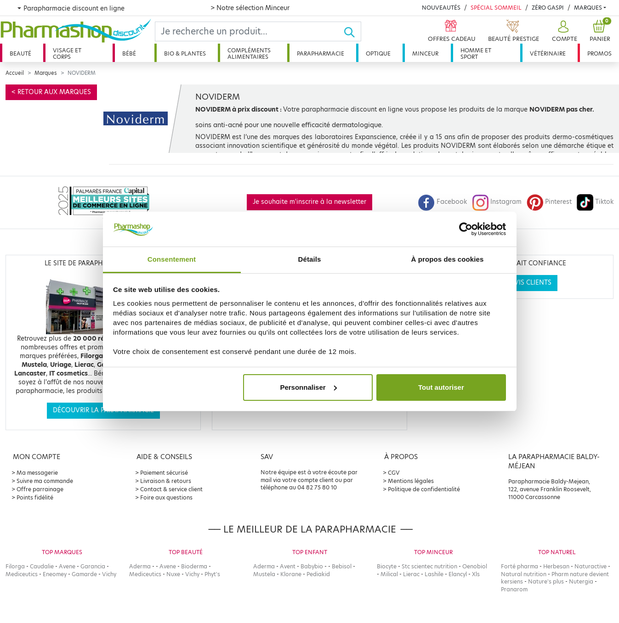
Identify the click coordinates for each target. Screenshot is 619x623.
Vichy (109, 574)
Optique (378, 53)
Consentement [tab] (172, 259)
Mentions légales (411, 481)
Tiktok (595, 201)
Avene (67, 566)
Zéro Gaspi (548, 7)
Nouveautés (441, 7)
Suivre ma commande (45, 481)
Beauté (20, 53)
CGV (394, 473)
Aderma (140, 566)
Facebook (442, 201)
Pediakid (318, 574)
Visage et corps (67, 53)
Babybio (312, 566)
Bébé (129, 53)
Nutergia (581, 581)
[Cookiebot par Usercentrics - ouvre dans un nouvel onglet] (466, 229)
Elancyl (458, 574)
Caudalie (42, 566)
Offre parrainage (40, 489)
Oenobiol (474, 566)
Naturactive (590, 566)
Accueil (15, 73)
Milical (389, 574)
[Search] (249, 31)
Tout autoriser (441, 387)
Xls (476, 574)
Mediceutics (22, 574)
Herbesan (556, 566)
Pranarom (514, 589)
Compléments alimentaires (249, 53)
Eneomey (55, 574)
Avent (287, 566)
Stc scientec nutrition (429, 566)
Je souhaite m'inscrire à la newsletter (309, 201)
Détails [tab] (309, 259)
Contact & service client (171, 489)
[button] (563, 31)
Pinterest (549, 201)
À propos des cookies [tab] (447, 259)
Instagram (497, 201)
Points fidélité (35, 497)
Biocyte (387, 566)
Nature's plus (546, 581)
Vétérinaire (548, 53)
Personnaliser (308, 387)
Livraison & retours (165, 481)
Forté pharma (519, 566)
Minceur (425, 53)
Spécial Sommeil (496, 7)
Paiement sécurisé (164, 473)
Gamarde (84, 574)
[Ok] (352, 31)
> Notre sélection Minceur (250, 7)
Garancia (92, 566)
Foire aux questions (166, 497)
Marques (588, 7)
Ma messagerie (37, 473)
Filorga (15, 566)
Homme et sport (475, 53)
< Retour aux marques (51, 92)
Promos (599, 53)
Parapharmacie (320, 53)
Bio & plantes (185, 53)
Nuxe (173, 574)
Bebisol (342, 566)
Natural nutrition (523, 574)
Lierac (411, 574)
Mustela (264, 574)
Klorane (290, 574)
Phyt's (212, 574)
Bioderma (194, 566)
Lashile (434, 574)
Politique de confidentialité (424, 489)
